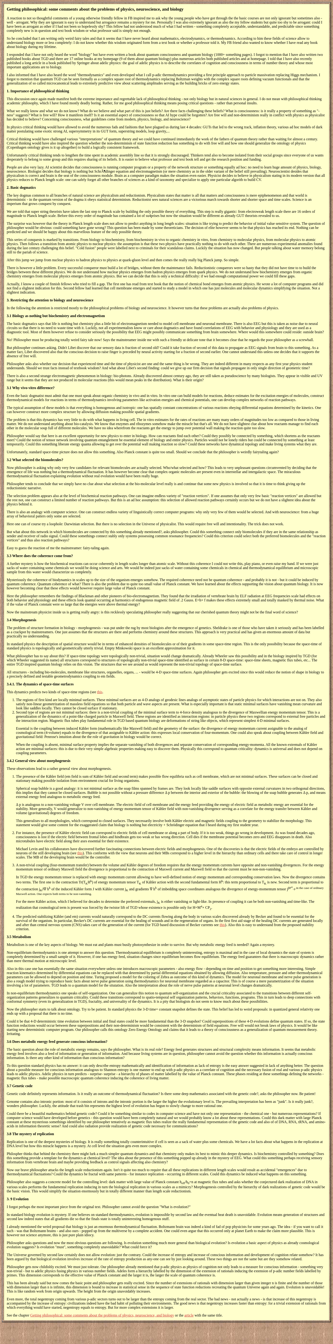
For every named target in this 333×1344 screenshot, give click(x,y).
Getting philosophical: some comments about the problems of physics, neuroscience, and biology (102, 1315)
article (189, 1315)
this (99, 692)
